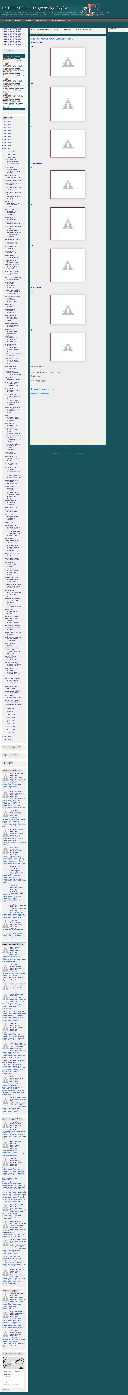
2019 (6, 130)
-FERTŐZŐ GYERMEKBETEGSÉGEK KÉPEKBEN (17, 887)
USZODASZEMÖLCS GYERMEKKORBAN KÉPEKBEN (11, 325)
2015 (6, 142)
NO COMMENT (9, 538)
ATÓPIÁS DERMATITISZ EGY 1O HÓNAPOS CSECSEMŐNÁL (13, 639)
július (8, 715)
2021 (6, 124)
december (9, 151)
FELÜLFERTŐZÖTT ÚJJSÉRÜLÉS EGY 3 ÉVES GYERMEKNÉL (12, 527)
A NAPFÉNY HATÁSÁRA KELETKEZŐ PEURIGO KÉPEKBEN (13, 402)
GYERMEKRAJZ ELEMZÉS (13, 705)
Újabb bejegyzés (39, 448)
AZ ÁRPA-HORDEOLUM (12, 616)
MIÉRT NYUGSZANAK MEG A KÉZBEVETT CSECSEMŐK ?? (12, 266)
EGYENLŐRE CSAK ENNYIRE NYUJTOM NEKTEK (12, 458)
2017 (6, 136)
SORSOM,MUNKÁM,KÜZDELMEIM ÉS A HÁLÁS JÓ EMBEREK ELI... (13, 586)
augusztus (10, 712)
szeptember (10, 709)
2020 (6, 127)
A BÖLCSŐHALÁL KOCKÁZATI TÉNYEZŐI (10, 488)
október (9, 157)
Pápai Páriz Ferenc (41, 20)
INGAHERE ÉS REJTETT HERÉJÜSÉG (14, 1012)
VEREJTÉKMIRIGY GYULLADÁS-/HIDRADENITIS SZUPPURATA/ (18, 1045)
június (8, 718)
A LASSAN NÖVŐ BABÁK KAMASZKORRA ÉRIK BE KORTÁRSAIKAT (13, 533)
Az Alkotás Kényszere (58, 20)
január (8, 733)
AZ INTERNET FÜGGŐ (12, 625)
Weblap (17, 20)
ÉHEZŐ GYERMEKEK (11, 577)
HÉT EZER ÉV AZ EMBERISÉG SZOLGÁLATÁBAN (11, 620)
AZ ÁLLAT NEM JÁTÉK (12, 239)
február (9, 730)
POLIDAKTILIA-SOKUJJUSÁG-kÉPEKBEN (10, 311)
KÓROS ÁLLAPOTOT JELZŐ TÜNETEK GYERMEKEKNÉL (16, 868)
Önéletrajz (27, 20)
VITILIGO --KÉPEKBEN (18, 984)
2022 (6, 121)
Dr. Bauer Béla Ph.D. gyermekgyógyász (35, 7)
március (9, 727)
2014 (6, 145)
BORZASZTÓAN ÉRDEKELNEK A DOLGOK (11, 611)
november (9, 154)
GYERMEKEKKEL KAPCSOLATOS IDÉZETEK (10, 564)
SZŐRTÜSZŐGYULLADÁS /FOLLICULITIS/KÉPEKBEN (18, 1099)
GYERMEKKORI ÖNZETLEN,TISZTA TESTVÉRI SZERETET (13, 373)
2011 (6, 740)
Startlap (8, 20)
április (9, 724)
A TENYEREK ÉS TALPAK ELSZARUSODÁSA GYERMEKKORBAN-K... (11, 348)
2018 (6, 133)
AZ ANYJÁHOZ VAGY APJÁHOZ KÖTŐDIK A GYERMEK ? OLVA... (13, 664)
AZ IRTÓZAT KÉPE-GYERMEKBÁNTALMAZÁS (13, 396)
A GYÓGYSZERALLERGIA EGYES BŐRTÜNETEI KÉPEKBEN (13, 234)
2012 (6, 737)
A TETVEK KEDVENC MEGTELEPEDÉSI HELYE (12, 273)
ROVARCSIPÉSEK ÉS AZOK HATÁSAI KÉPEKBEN (17, 1271)
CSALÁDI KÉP (9, 523)
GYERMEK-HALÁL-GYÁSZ (13, 180)
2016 (6, 139)
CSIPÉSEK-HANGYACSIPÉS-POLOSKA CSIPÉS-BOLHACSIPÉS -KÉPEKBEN (16, 851)
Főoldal (67, 448)
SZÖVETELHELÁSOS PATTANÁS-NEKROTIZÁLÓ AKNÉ (12, 469)
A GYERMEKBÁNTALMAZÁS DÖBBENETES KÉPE (13, 475)
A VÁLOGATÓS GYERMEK (13, 607)
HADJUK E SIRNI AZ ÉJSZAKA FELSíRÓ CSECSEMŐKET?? (12, 384)
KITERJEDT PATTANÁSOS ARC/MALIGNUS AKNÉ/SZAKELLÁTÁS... (13, 672)
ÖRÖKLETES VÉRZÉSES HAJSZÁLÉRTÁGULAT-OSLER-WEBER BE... (13, 292)
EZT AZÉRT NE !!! (12, 507)
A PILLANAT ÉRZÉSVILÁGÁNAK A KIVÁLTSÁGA (12, 390)
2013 (6, 148)
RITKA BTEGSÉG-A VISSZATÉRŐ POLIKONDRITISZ (11, 482)
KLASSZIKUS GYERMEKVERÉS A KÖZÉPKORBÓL (11, 331)
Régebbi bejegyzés (96, 448)
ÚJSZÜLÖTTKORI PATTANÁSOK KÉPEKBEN (10, 502)
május (8, 721)
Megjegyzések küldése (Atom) (74, 453)
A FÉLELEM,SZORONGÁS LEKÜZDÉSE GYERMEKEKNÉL (13, 228)
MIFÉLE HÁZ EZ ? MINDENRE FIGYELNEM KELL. (12, 658)
